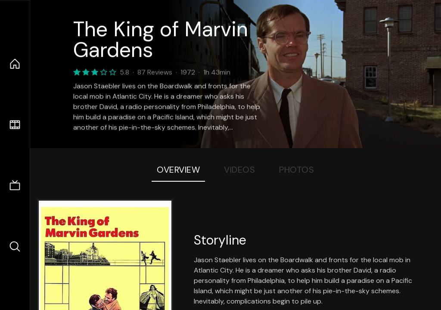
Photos (296, 169)
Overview (178, 169)
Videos (239, 169)
